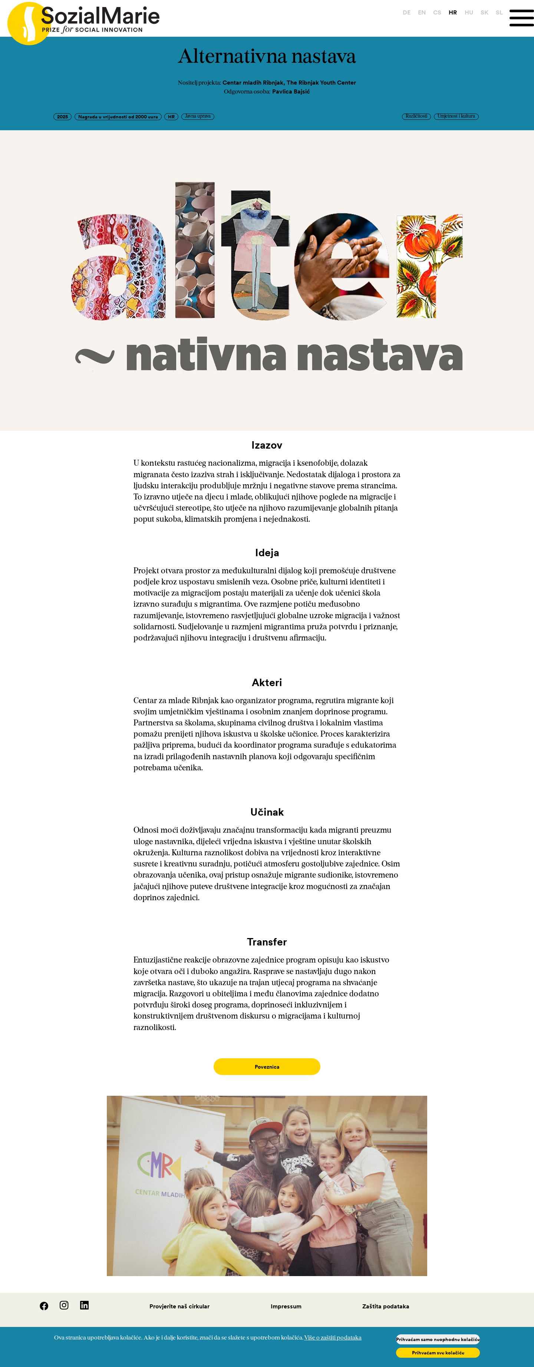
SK (484, 12)
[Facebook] (40, 1300)
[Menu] (522, 18)
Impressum (286, 1298)
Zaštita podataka (385, 1298)
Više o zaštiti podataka (333, 1338)
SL (499, 12)
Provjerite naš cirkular (179, 1298)
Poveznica (267, 1067)
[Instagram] (60, 1300)
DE (407, 12)
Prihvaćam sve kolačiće (438, 1352)
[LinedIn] (79, 1300)
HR (453, 12)
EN (422, 12)
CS (437, 12)
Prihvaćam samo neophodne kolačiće (438, 1339)
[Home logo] (79, 20)
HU (469, 12)
